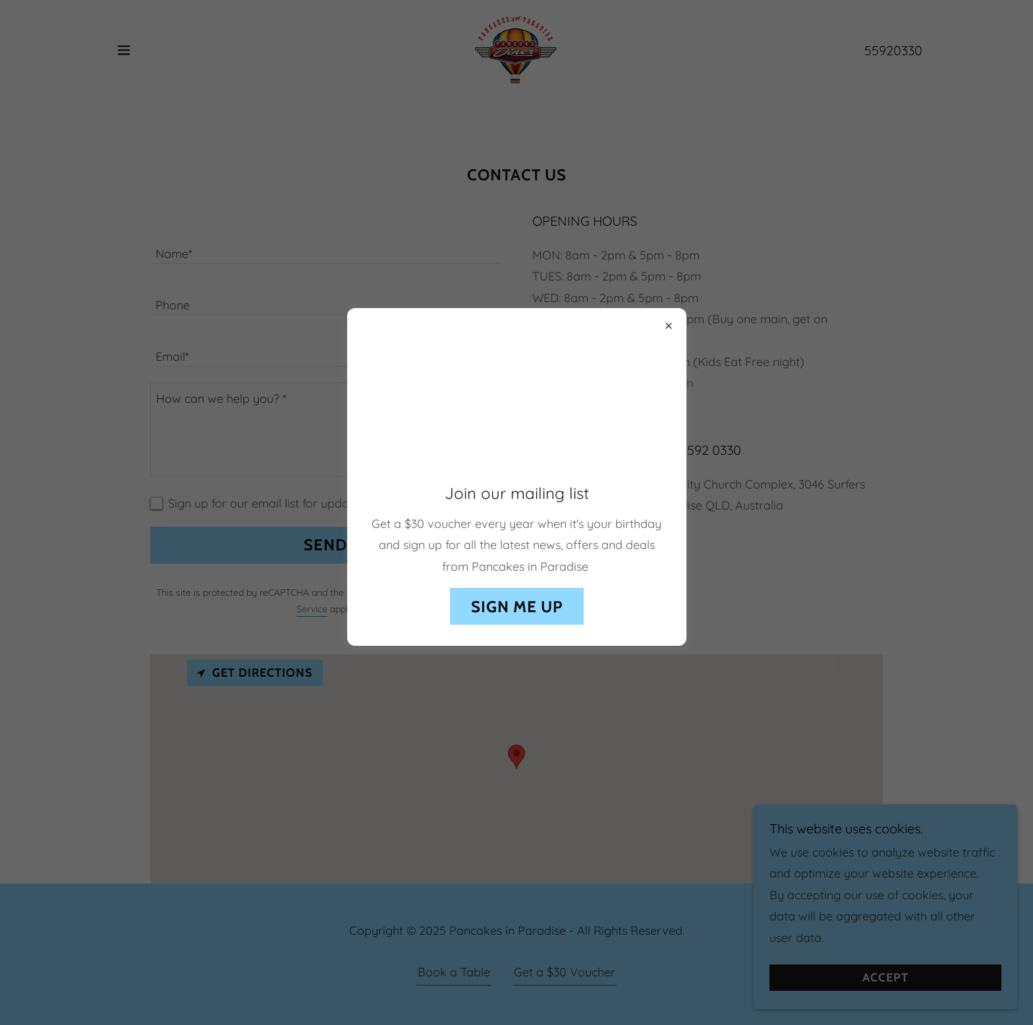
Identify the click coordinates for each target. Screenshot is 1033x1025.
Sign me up (517, 606)
